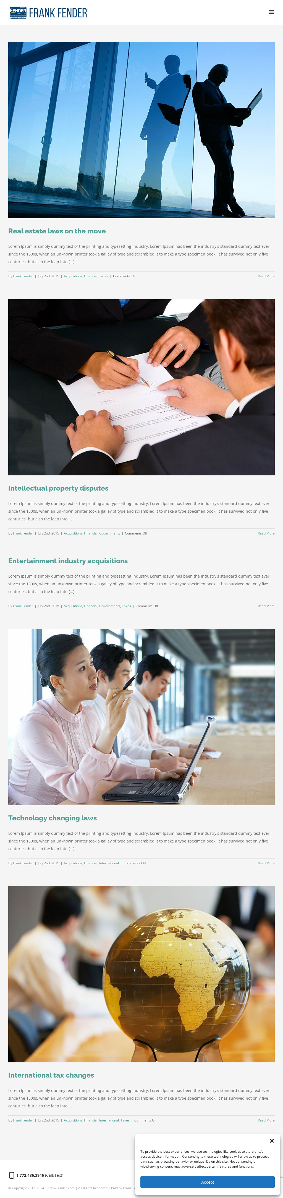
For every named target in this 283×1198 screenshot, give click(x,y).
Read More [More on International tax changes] (266, 1120)
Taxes (103, 276)
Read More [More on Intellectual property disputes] (266, 533)
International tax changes (51, 1075)
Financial (91, 276)
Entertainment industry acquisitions (68, 561)
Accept (207, 1182)
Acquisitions (73, 276)
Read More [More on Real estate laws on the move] (266, 276)
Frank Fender (23, 276)
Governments (109, 533)
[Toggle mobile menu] (272, 12)
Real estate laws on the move (57, 231)
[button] (272, 1141)
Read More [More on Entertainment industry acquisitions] (266, 606)
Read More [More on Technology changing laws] (266, 863)
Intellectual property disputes (58, 488)
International (109, 863)
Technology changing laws (52, 818)
